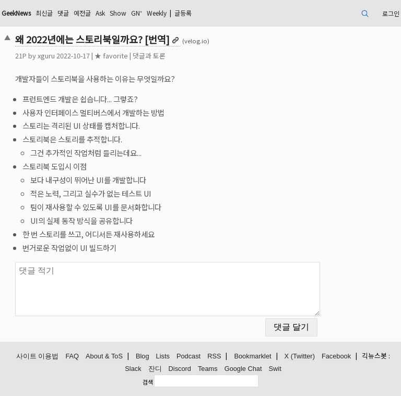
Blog (142, 356)
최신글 (44, 12)
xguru (46, 56)
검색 (148, 382)
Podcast (188, 356)
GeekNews (16, 12)
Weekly (157, 12)
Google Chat (243, 369)
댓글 (63, 12)
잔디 (155, 369)
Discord (180, 369)
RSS (214, 356)
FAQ (72, 356)
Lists (163, 356)
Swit (275, 369)
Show (118, 12)
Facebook (336, 356)
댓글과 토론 (149, 56)
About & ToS (104, 356)
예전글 (82, 12)
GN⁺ (136, 12)
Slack (133, 369)
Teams (208, 369)
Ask (100, 12)
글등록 (183, 12)
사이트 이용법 (37, 356)
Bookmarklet (252, 356)
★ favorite (111, 56)
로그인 (390, 13)
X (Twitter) (300, 356)
